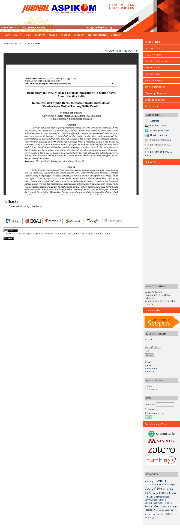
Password (150, 409)
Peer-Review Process (156, 61)
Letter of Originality (155, 99)
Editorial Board (152, 67)
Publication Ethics (154, 48)
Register (40, 35)
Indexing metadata (159, 130)
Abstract (154, 121)
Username (150, 404)
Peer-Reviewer (152, 73)
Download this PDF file (123, 50)
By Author (152, 368)
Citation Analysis (153, 310)
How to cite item (158, 135)
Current (66, 35)
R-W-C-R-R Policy (153, 54)
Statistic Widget (153, 162)
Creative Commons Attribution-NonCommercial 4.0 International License (72, 233)
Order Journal (152, 106)
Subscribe (152, 389)
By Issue (151, 365)
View (149, 386)
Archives (79, 35)
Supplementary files (160, 140)
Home (7, 35)
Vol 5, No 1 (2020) (21, 43)
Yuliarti (36, 43)
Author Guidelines (154, 80)
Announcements (98, 35)
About (17, 35)
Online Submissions (155, 86)
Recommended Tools (156, 424)
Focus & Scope (152, 41)
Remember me (156, 413)
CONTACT (116, 35)
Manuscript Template (156, 93)
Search (53, 35)
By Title (151, 371)
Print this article (158, 125)
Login (28, 35)
